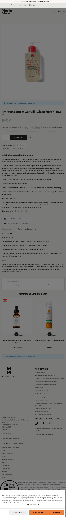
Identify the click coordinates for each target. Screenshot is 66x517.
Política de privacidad (32, 505)
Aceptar (54, 513)
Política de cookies (49, 499)
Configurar (14, 513)
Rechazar (34, 513)
